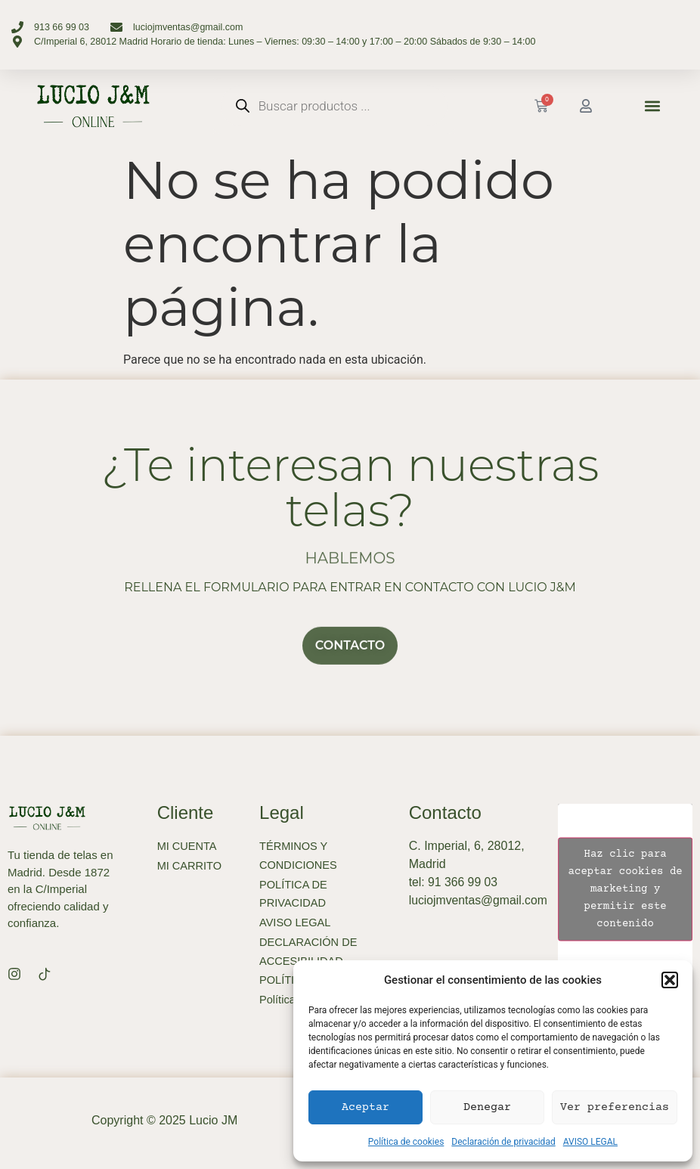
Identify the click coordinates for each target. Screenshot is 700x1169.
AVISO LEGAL (590, 1141)
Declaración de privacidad (503, 1141)
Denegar (487, 1107)
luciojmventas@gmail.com (479, 900)
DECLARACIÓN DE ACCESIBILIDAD (309, 954)
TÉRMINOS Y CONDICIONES (299, 856)
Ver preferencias (614, 1107)
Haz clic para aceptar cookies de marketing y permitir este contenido (625, 888)
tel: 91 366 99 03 (454, 882)
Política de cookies (406, 1141)
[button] (669, 980)
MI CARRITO (190, 866)
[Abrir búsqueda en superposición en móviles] (334, 106)
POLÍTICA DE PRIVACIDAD (294, 895)
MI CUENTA (187, 846)
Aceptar (365, 1107)
